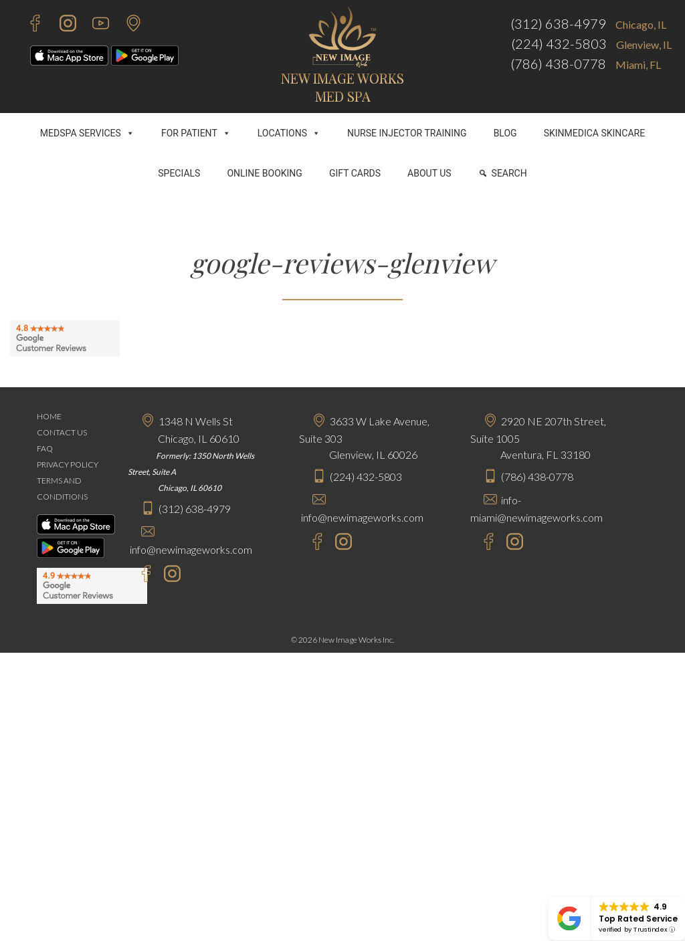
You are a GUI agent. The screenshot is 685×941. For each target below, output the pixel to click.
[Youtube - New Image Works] (94, 25)
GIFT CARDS (355, 173)
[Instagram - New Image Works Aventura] (511, 543)
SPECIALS (179, 173)
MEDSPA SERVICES (87, 133)
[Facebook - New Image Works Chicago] (139, 575)
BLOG (505, 133)
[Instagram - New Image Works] (61, 25)
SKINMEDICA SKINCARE (595, 133)
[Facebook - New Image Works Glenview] (311, 543)
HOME (49, 416)
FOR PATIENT (196, 133)
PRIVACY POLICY (67, 464)
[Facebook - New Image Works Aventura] (482, 543)
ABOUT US (429, 173)
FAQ (45, 448)
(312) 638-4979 (558, 23)
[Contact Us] (127, 25)
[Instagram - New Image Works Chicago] (169, 575)
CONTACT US (62, 432)
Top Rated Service (638, 918)
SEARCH (509, 173)
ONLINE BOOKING (264, 173)
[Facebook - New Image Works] (28, 25)
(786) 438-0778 (558, 64)
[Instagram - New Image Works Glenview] (340, 543)
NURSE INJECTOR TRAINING (407, 133)
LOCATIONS (289, 133)
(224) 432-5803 (559, 43)
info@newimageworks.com (191, 549)
